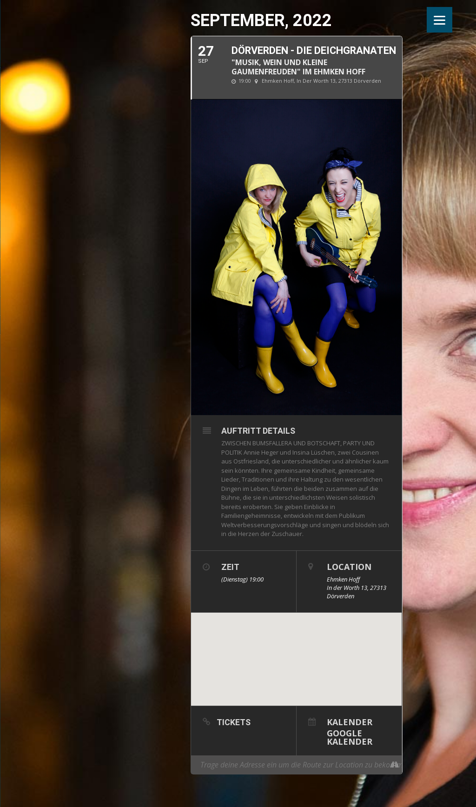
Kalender (349, 721)
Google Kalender (349, 737)
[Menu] (439, 20)
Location (349, 566)
